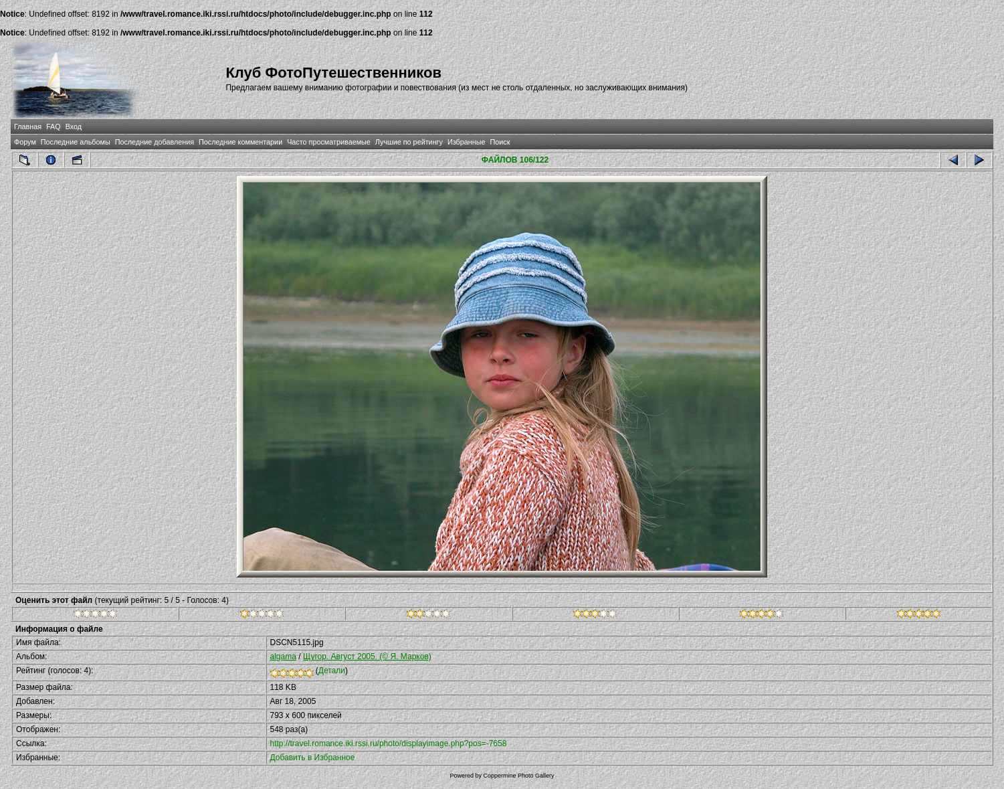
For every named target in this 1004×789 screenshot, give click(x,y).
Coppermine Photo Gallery (518, 775)
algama (283, 656)
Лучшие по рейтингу (409, 142)
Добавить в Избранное (312, 757)
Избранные (466, 142)
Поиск (500, 142)
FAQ (53, 126)
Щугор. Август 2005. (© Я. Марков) (367, 656)
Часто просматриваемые (329, 142)
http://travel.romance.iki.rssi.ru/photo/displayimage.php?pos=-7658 (388, 743)
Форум (25, 142)
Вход (74, 126)
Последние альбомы (75, 142)
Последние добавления (154, 142)
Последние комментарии (240, 142)
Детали (331, 670)
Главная (27, 126)
